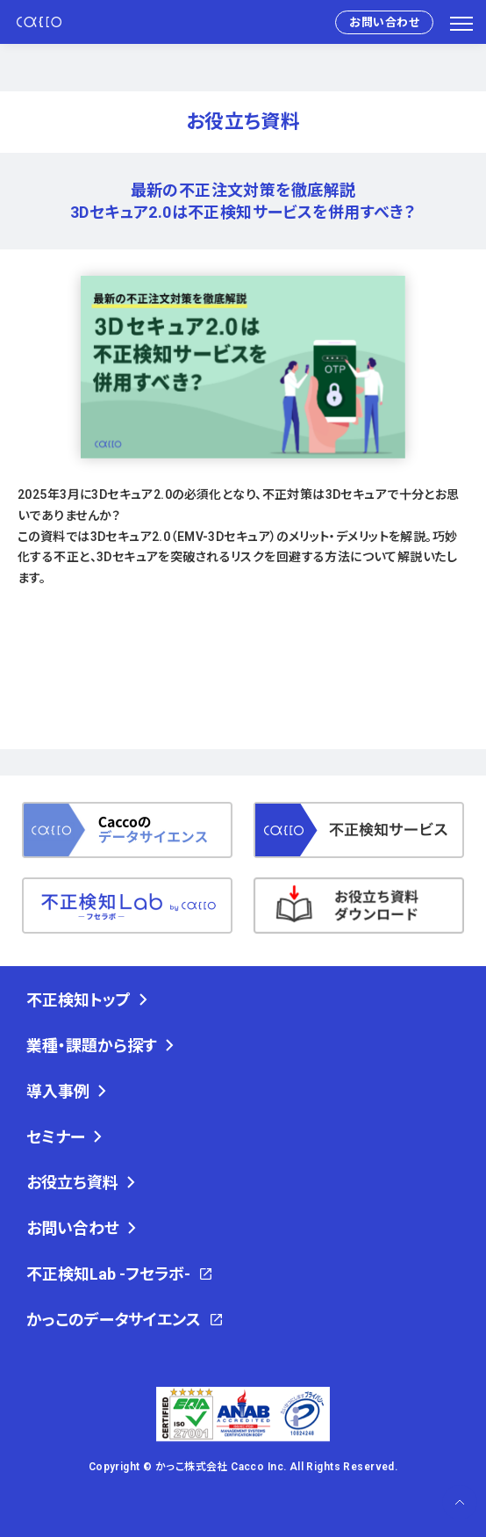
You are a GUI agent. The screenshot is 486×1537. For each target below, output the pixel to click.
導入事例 (57, 1091)
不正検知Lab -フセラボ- (108, 1274)
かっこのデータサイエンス (113, 1319)
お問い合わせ (384, 22)
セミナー (55, 1137)
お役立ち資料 (72, 1182)
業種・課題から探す (91, 1045)
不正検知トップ (78, 1000)
